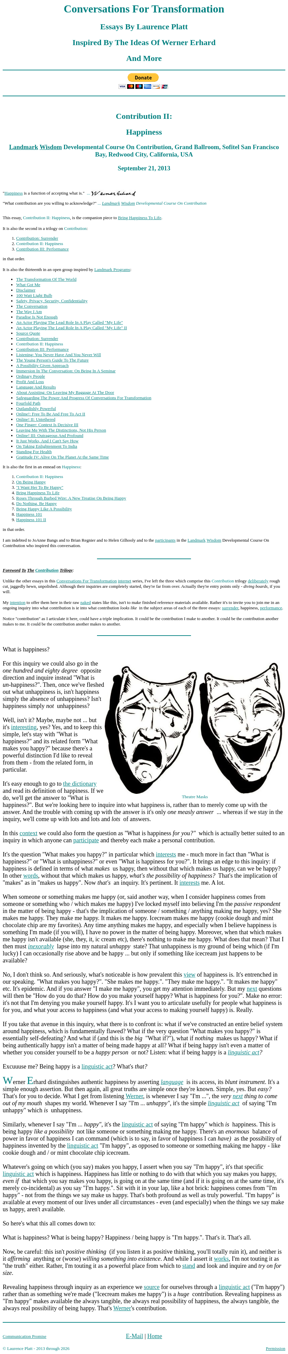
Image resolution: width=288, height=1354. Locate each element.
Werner (134, 1096)
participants (165, 540)
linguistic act (243, 1052)
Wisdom (51, 146)
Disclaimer (25, 290)
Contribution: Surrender (37, 238)
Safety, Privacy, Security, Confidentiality (52, 300)
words (30, 875)
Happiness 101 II (31, 519)
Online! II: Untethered (35, 419)
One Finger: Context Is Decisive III (47, 424)
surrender (230, 607)
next (252, 988)
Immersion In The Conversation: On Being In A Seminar (66, 370)
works (221, 1258)
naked (85, 602)
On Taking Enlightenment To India (46, 446)
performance (271, 607)
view (189, 974)
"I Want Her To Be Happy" (39, 487)
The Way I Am (29, 311)
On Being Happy (31, 481)
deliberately (258, 580)
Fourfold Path (28, 403)
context (28, 833)
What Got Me (28, 284)
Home (154, 1336)
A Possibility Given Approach (42, 365)
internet (124, 580)
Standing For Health (34, 451)
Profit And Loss (30, 381)
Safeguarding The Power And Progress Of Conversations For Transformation (83, 397)
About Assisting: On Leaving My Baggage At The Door (65, 392)
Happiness (13, 193)
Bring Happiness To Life (139, 217)
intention (17, 602)
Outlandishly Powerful (36, 408)
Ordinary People (30, 376)
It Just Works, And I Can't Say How (47, 440)
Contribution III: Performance (42, 248)
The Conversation (31, 306)
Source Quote (28, 333)
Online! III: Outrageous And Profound (49, 435)
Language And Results (36, 387)
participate (86, 840)
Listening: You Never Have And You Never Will (58, 354)
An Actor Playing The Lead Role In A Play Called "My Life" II (71, 327)
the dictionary (79, 783)
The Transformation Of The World (46, 279)
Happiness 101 (29, 514)
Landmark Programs (112, 269)
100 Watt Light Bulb (34, 295)
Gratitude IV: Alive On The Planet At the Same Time (62, 457)
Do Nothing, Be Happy (36, 503)
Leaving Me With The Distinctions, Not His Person (61, 430)
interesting (24, 727)
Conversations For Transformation (87, 580)
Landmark (23, 146)
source (152, 1287)
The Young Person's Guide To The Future (52, 360)
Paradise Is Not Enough (37, 316)
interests (166, 854)
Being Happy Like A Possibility (44, 508)
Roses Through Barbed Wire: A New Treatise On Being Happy (71, 498)
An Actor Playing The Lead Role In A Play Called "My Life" (69, 322)
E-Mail (134, 1336)
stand (188, 1265)
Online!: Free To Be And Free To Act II (50, 413)
